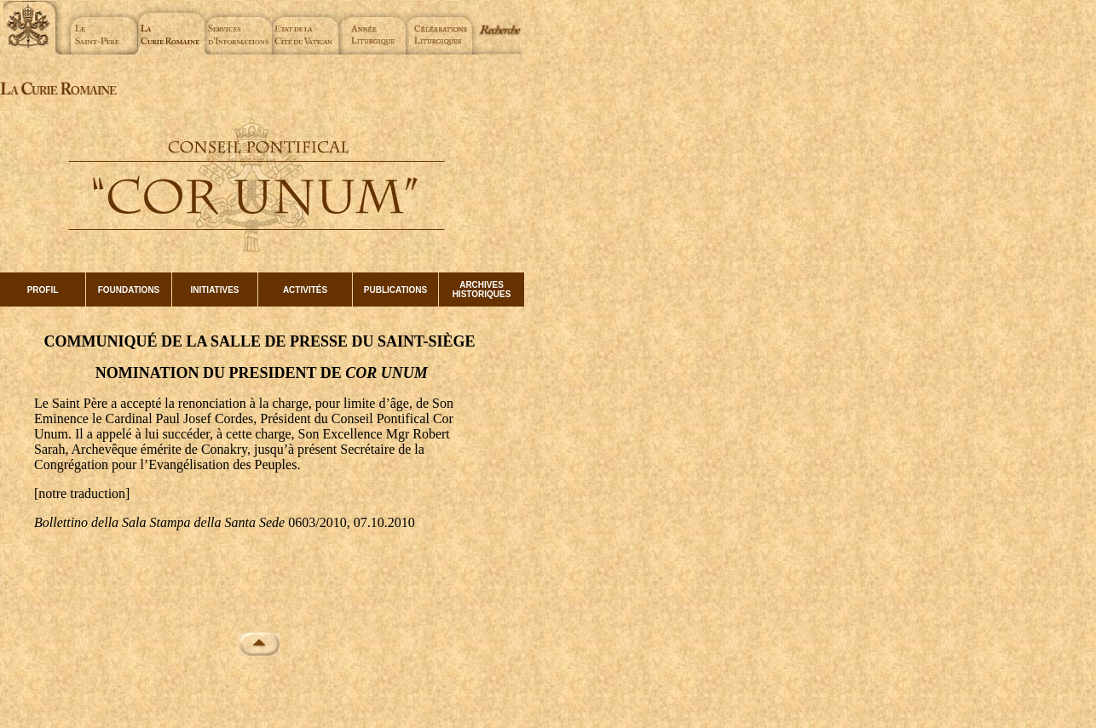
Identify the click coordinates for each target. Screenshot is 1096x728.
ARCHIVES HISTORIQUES (482, 289)
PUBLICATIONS (395, 290)
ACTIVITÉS (305, 290)
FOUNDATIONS (129, 290)
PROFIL (43, 290)
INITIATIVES (214, 290)
